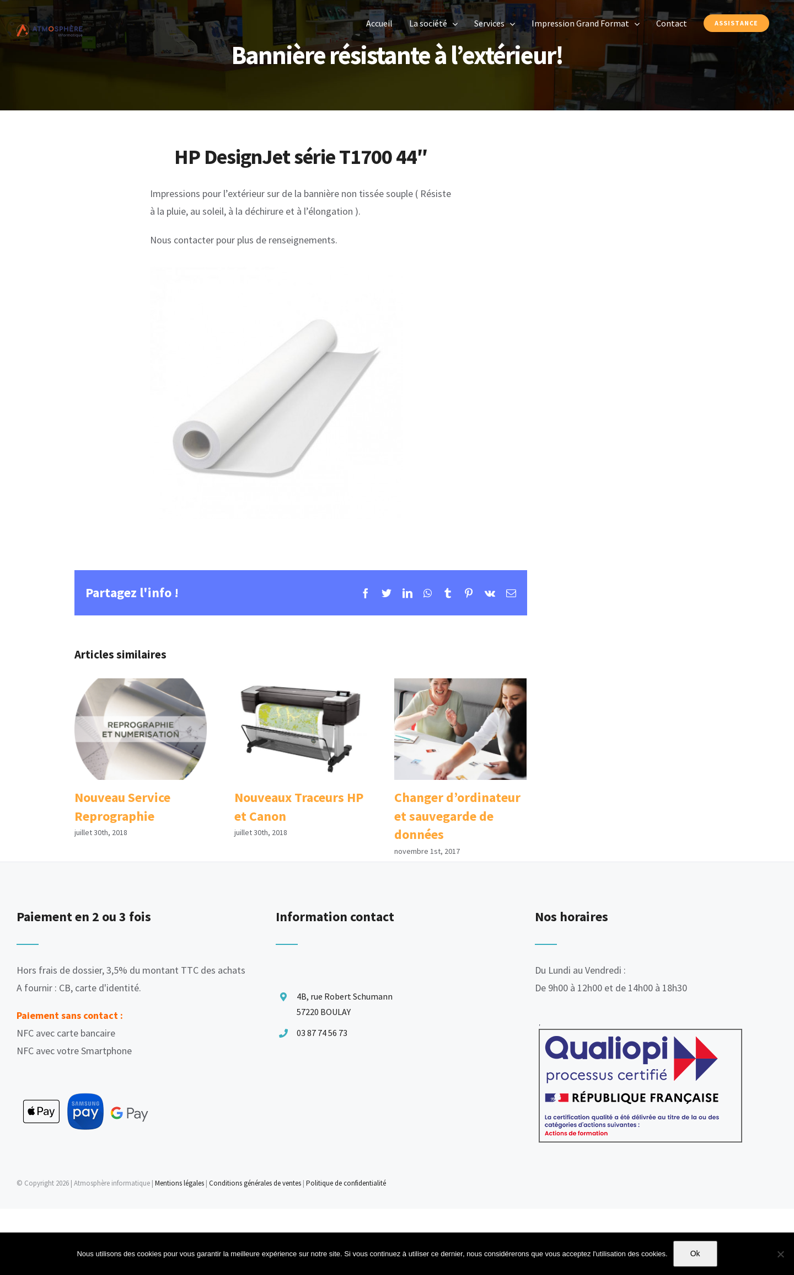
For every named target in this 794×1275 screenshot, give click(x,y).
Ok (695, 1253)
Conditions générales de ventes (255, 1183)
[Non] (780, 1254)
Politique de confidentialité (346, 1183)
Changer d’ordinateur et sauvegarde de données (457, 816)
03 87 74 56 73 (322, 1032)
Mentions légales (179, 1183)
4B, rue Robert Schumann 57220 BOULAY (345, 1004)
